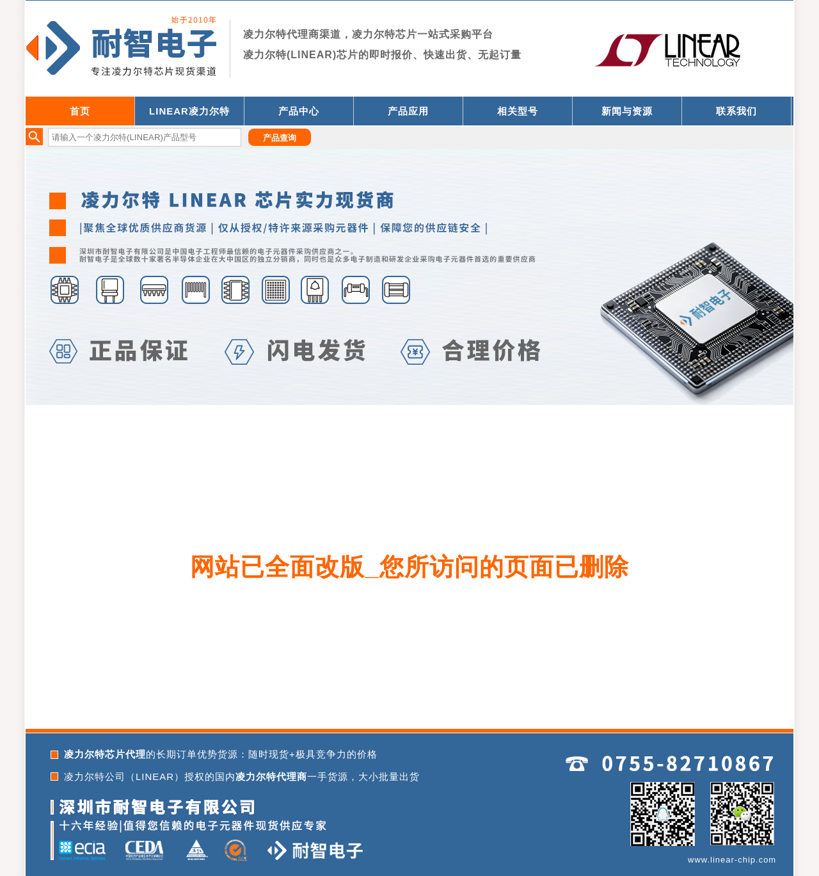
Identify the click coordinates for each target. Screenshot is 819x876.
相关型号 (517, 111)
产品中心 (298, 111)
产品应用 (408, 111)
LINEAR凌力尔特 (189, 111)
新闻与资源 (627, 111)
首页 (80, 111)
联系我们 (736, 111)
